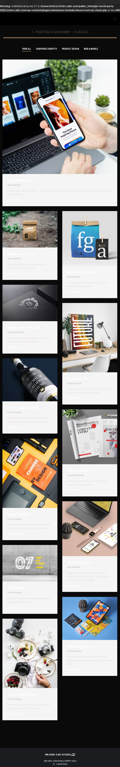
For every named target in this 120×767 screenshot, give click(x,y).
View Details (14, 200)
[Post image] (29, 229)
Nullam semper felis (20, 254)
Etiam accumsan (78, 471)
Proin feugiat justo (79, 562)
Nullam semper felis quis (23, 328)
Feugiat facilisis (18, 514)
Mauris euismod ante (81, 646)
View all (26, 49)
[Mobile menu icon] (115, 19)
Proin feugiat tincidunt (22, 408)
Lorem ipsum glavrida (21, 694)
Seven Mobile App (19, 180)
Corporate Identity (46, 49)
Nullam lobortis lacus (81, 272)
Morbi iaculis (15, 588)
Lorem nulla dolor (78, 379)
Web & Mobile (91, 49)
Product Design (70, 49)
